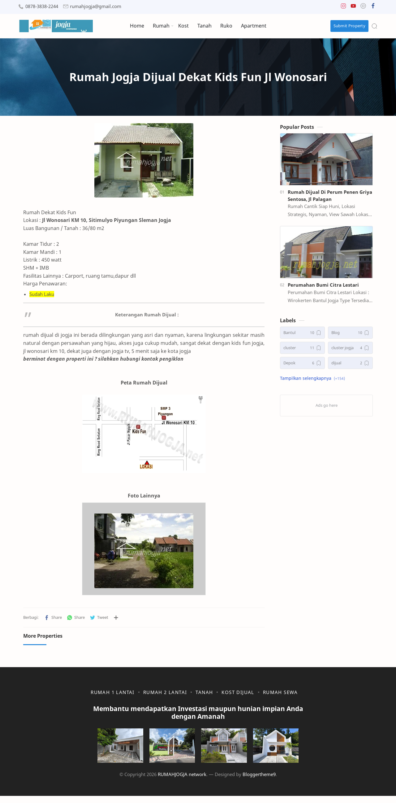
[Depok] (302, 365)
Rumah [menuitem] (161, 25)
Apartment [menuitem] (253, 25)
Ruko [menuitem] (226, 25)
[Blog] (350, 334)
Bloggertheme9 (259, 781)
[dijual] (350, 365)
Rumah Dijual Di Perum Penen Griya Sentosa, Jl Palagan (330, 197)
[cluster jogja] (350, 350)
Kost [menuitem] (183, 25)
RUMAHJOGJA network (182, 781)
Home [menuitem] (137, 25)
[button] (343, 7)
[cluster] (302, 350)
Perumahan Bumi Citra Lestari (323, 287)
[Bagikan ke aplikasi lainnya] (116, 619)
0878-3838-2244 (41, 6)
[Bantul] (302, 334)
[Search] (374, 26)
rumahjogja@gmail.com (95, 6)
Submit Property (350, 25)
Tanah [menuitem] (204, 25)
